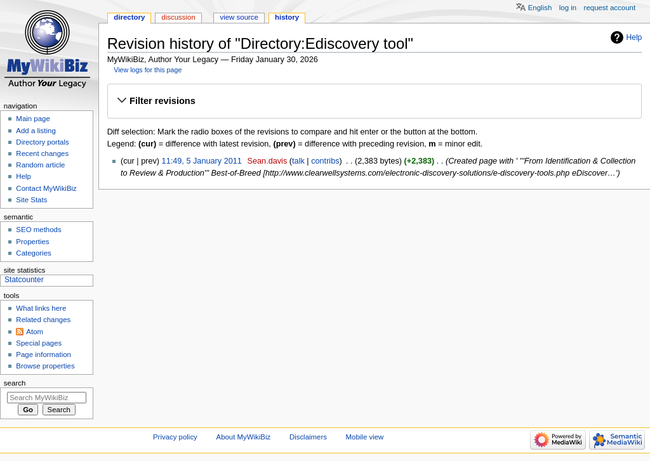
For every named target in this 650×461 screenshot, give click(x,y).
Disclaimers (308, 437)
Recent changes (42, 153)
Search (15, 383)
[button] (374, 101)
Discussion (178, 17)
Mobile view (365, 437)
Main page (33, 118)
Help (634, 37)
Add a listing (35, 130)
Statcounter (24, 279)
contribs (325, 161)
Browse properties (45, 366)
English (540, 7)
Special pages (39, 343)
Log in (567, 7)
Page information (43, 354)
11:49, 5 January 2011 (202, 161)
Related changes (43, 319)
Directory (129, 17)
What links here (41, 308)
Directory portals (42, 142)
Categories (33, 253)
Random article (40, 165)
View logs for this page (148, 70)
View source (239, 17)
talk (298, 161)
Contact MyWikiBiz (46, 188)
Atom (34, 331)
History (287, 17)
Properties (32, 241)
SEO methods (38, 229)
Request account (610, 7)
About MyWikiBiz (243, 437)
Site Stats (31, 200)
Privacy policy (175, 437)
